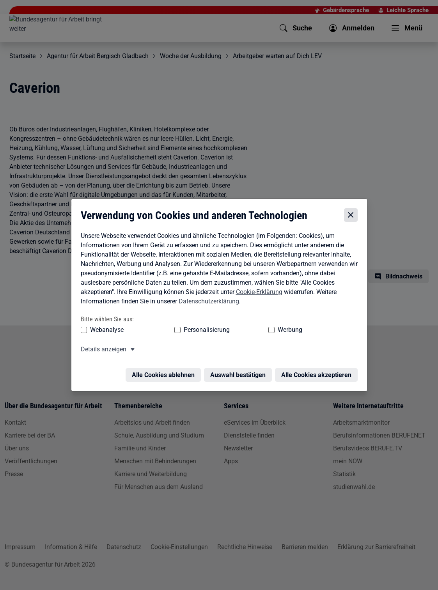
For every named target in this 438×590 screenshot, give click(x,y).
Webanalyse (105, 330)
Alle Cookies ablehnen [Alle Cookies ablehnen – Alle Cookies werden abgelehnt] (165, 370)
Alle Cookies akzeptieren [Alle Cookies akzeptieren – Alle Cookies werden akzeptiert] (318, 370)
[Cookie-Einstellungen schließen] (353, 215)
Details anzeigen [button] (101, 349)
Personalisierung (183, 330)
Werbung (244, 330)
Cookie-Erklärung (257, 292)
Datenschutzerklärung (207, 301)
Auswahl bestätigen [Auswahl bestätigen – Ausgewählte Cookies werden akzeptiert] (240, 370)
